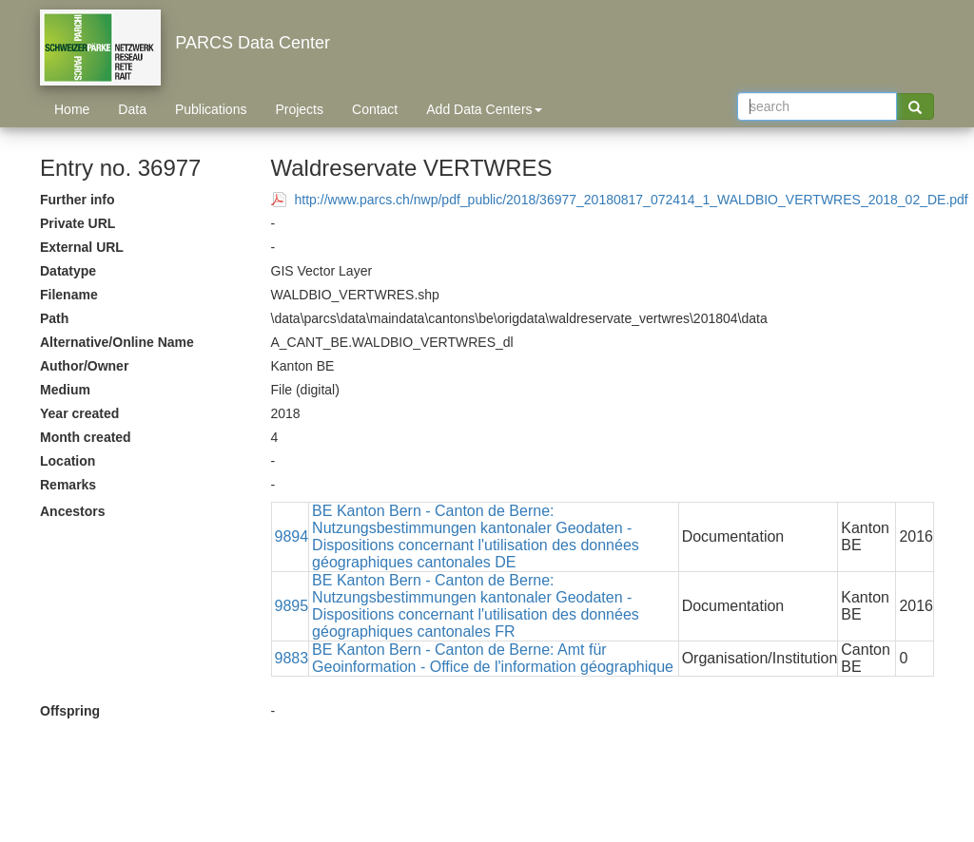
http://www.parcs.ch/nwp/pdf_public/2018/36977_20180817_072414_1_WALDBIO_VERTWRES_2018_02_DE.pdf (631, 199)
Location (67, 461)
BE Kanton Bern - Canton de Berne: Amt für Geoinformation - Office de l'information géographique (492, 658)
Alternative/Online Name (117, 342)
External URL (82, 247)
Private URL (77, 223)
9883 (292, 658)
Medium (65, 389)
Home (71, 109)
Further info (77, 199)
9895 (292, 606)
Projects (299, 109)
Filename (69, 294)
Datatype (68, 270)
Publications (211, 109)
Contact (375, 109)
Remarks (68, 484)
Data (132, 109)
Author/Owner (84, 365)
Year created (79, 413)
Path (54, 318)
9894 (292, 536)
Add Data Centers (483, 109)
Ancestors (72, 511)
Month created (85, 437)
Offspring (70, 710)
